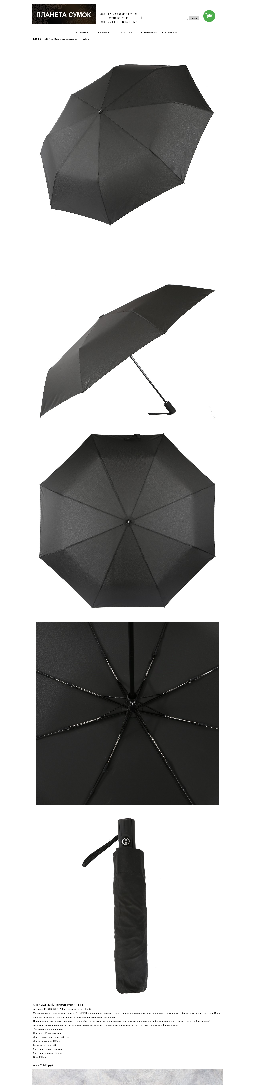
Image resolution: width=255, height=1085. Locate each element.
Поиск (194, 17)
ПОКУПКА (125, 32)
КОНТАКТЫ (169, 32)
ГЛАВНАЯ (82, 32)
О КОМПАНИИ (147, 32)
